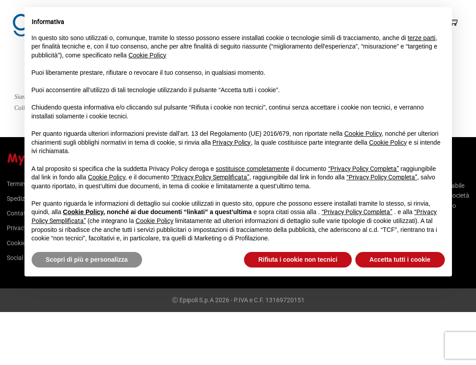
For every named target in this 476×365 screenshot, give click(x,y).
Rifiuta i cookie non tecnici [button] (297, 259)
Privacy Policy (231, 142)
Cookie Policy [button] (147, 55)
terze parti (421, 37)
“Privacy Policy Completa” (363, 168)
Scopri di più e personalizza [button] (87, 259)
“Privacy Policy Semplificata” (210, 177)
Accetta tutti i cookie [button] (400, 259)
